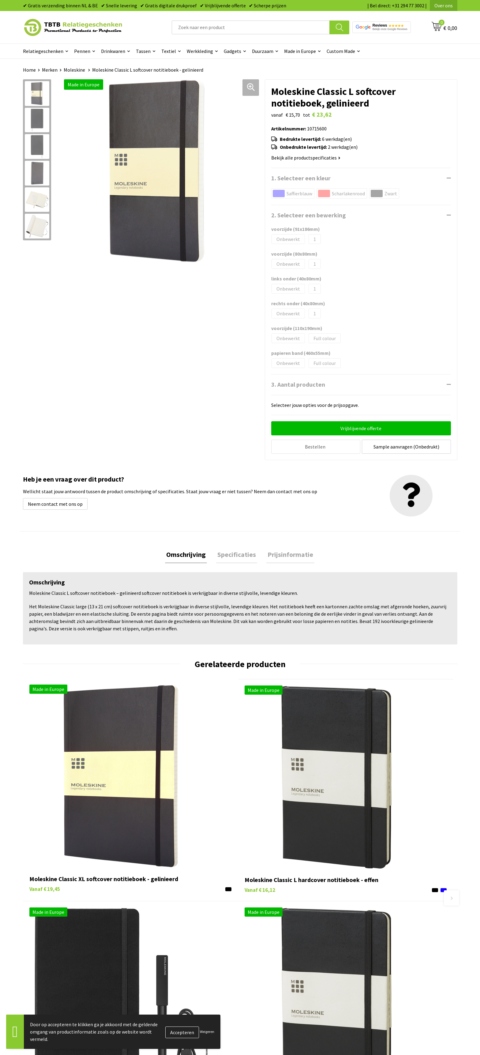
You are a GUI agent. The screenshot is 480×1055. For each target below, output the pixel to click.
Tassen (143, 51)
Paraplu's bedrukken (269, 961)
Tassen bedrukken (266, 915)
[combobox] (251, 27)
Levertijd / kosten (158, 915)
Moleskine (75, 70)
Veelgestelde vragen (161, 905)
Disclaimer (366, 952)
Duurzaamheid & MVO (162, 970)
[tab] (188, 554)
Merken (50, 70)
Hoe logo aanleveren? (163, 952)
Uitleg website (155, 924)
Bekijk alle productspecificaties (305, 158)
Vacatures (365, 915)
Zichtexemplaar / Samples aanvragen (179, 961)
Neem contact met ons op (55, 503)
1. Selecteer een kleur (301, 178)
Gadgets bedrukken (268, 933)
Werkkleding (200, 51)
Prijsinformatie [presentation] (288, 554)
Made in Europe (300, 51)
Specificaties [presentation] (236, 554)
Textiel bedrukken (266, 952)
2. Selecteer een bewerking (308, 215)
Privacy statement (374, 943)
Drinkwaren (113, 51)
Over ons (443, 5)
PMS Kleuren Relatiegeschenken (174, 943)
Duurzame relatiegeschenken (278, 924)
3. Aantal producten (298, 384)
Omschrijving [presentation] (188, 554)
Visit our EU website (376, 970)
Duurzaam (262, 51)
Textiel (168, 51)
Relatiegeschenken (43, 51)
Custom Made (341, 51)
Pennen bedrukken (267, 905)
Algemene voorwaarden (380, 961)
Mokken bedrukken (267, 943)
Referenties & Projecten (380, 933)
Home (29, 70)
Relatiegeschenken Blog (381, 924)
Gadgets (232, 51)
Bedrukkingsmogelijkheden (168, 933)
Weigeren (207, 1031)
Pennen (82, 51)
